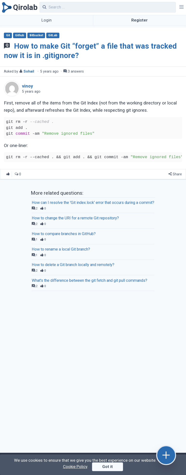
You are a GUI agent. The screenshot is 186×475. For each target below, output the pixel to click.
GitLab (52, 35)
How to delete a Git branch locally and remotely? (73, 264)
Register (139, 20)
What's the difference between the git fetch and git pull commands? (89, 280)
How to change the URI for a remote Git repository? (75, 218)
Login (46, 20)
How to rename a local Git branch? (61, 249)
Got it (107, 466)
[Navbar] (181, 7)
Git (8, 35)
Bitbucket (36, 35)
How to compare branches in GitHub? (64, 233)
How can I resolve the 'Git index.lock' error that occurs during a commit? (93, 202)
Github (19, 35)
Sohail (28, 71)
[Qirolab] (19, 7)
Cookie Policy (75, 466)
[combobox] (107, 7)
